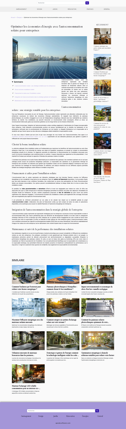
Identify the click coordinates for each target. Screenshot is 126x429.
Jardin (54, 9)
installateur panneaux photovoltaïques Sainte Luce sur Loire (29, 136)
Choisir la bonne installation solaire (24, 89)
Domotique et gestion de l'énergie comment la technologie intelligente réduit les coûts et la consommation (63, 355)
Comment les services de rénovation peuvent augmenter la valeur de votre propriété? (102, 126)
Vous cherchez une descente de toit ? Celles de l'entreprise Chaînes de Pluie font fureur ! (102, 179)
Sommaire (18, 82)
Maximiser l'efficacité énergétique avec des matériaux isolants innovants (27, 321)
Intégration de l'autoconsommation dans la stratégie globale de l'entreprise (36, 97)
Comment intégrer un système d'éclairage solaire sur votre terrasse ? (61, 321)
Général (107, 9)
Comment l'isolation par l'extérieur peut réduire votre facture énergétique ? (102, 73)
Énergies (90, 9)
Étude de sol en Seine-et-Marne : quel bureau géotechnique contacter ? (101, 99)
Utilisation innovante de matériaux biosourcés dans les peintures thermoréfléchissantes (24, 355)
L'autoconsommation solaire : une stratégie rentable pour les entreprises (35, 86)
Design (39, 9)
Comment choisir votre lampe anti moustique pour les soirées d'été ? (102, 153)
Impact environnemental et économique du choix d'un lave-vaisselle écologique (96, 288)
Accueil (13, 17)
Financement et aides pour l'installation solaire (28, 93)
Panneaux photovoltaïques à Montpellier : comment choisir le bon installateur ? (62, 288)
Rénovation (72, 9)
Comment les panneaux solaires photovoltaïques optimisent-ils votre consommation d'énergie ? (94, 322)
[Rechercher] (61, 2)
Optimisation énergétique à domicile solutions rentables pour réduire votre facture (97, 354)
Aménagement (21, 9)
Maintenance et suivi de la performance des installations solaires (33, 100)
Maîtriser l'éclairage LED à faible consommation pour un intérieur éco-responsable (25, 388)
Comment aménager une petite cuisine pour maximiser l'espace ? (102, 48)
